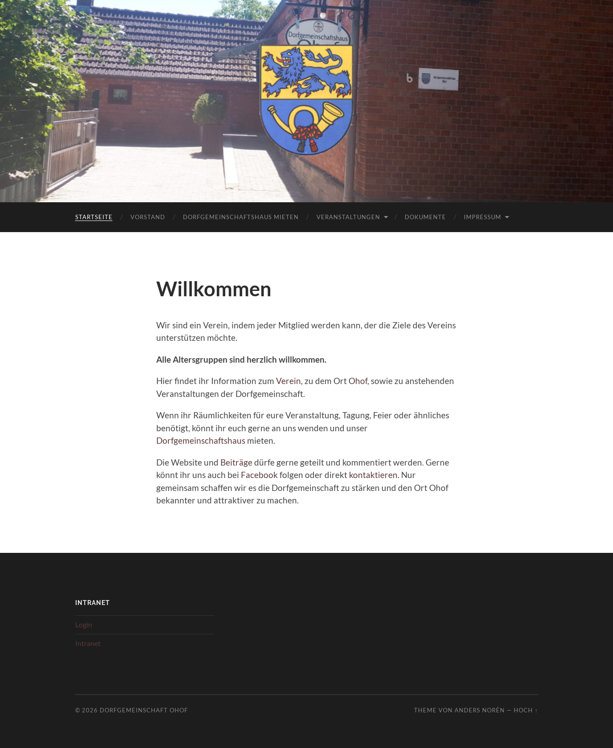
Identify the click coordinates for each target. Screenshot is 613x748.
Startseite (94, 217)
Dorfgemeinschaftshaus (200, 440)
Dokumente (425, 217)
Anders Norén (480, 710)
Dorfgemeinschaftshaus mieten (241, 217)
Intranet (88, 643)
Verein (288, 381)
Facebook (259, 475)
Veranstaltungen (348, 217)
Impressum (482, 217)
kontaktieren (373, 475)
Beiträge (236, 462)
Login (83, 624)
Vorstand (147, 217)
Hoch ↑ (526, 710)
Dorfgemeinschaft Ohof (144, 710)
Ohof (358, 381)
